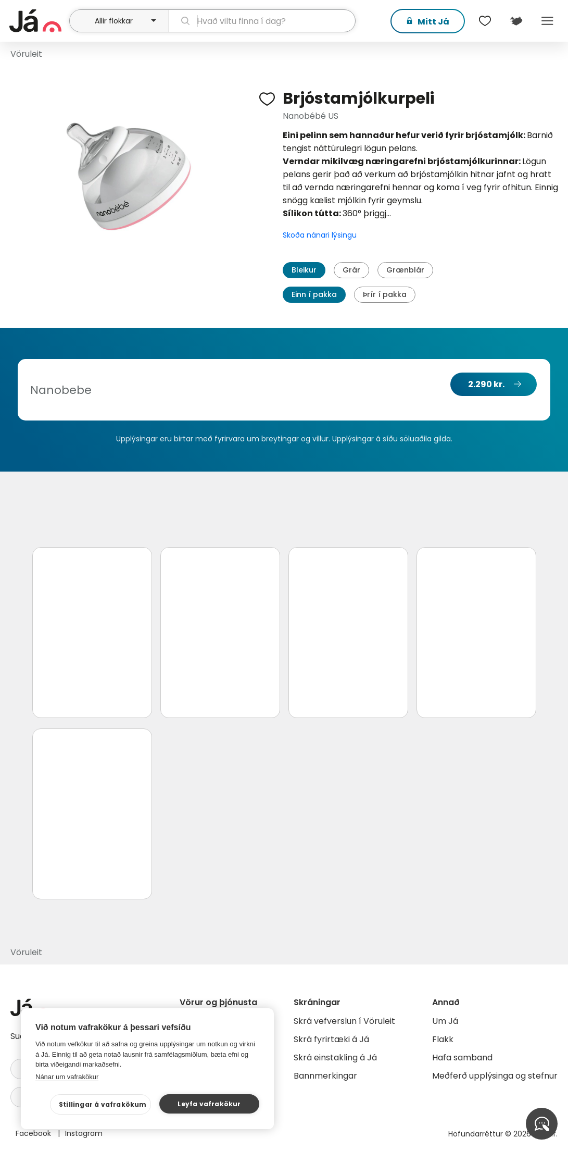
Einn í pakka (314, 294)
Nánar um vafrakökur (66, 1077)
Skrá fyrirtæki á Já (331, 1039)
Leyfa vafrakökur (209, 1103)
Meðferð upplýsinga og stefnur (495, 1076)
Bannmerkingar (325, 1076)
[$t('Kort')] (515, 20)
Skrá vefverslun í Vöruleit (344, 1021)
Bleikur (304, 270)
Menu (547, 20)
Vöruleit (26, 54)
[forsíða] (38, 20)
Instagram (84, 1133)
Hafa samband (462, 1058)
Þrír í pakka (385, 294)
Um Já (445, 1021)
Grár (351, 270)
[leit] (262, 21)
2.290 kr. (486, 384)
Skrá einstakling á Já (335, 1058)
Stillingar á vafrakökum (103, 1104)
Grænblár (405, 270)
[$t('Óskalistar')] (484, 20)
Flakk (442, 1039)
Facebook (34, 1133)
